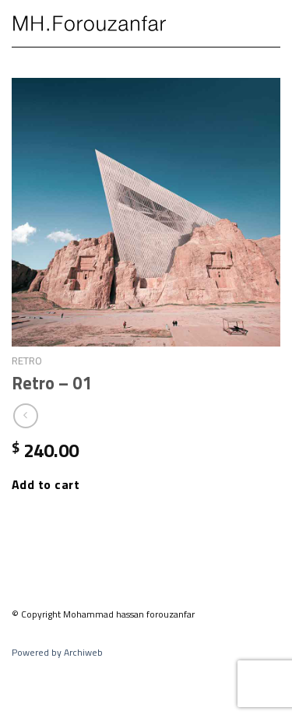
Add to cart (45, 484)
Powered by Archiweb (57, 652)
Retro (27, 360)
